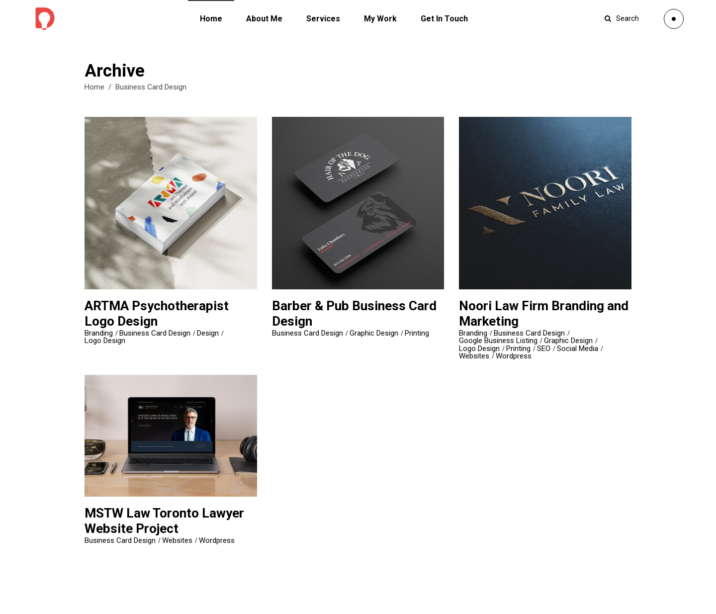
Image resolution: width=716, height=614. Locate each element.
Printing (417, 333)
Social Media (577, 348)
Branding (99, 333)
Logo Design (105, 341)
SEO (543, 348)
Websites (474, 356)
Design (208, 333)
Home (94, 87)
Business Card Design (154, 333)
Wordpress (514, 356)
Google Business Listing (498, 341)
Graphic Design (374, 333)
